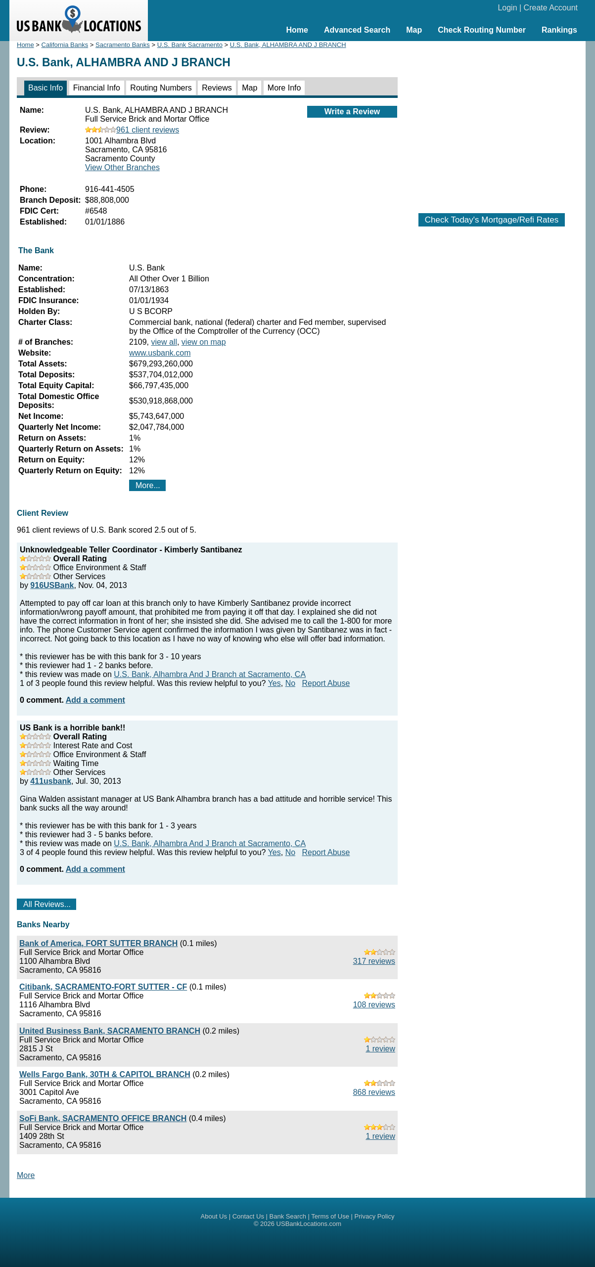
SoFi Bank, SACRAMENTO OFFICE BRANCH (102, 1118)
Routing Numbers (161, 88)
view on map (204, 342)
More (26, 1175)
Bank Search (288, 1216)
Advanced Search (357, 30)
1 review (380, 1048)
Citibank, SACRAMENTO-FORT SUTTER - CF (103, 987)
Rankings (559, 30)
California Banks (65, 44)
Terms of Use (330, 1216)
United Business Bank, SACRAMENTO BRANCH (109, 1031)
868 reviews (374, 1092)
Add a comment (95, 700)
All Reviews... (47, 904)
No (290, 683)
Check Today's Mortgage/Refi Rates (491, 220)
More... (148, 485)
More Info (284, 88)
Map (414, 30)
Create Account (551, 7)
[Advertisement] (492, 122)
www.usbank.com (160, 353)
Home (297, 30)
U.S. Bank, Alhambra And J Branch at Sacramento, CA (210, 674)
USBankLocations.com (309, 1223)
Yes (274, 683)
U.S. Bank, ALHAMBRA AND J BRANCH (288, 44)
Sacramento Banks (122, 44)
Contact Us (248, 1216)
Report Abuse (326, 683)
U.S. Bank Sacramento (190, 44)
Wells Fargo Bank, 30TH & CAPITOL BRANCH (104, 1074)
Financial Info (96, 88)
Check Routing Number (482, 30)
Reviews (216, 88)
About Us (214, 1216)
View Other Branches (122, 167)
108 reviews (374, 1004)
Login (507, 7)
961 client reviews (132, 130)
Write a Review (352, 111)
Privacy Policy (375, 1216)
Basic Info (45, 88)
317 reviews (374, 961)
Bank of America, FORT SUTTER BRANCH (98, 943)
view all (164, 342)
